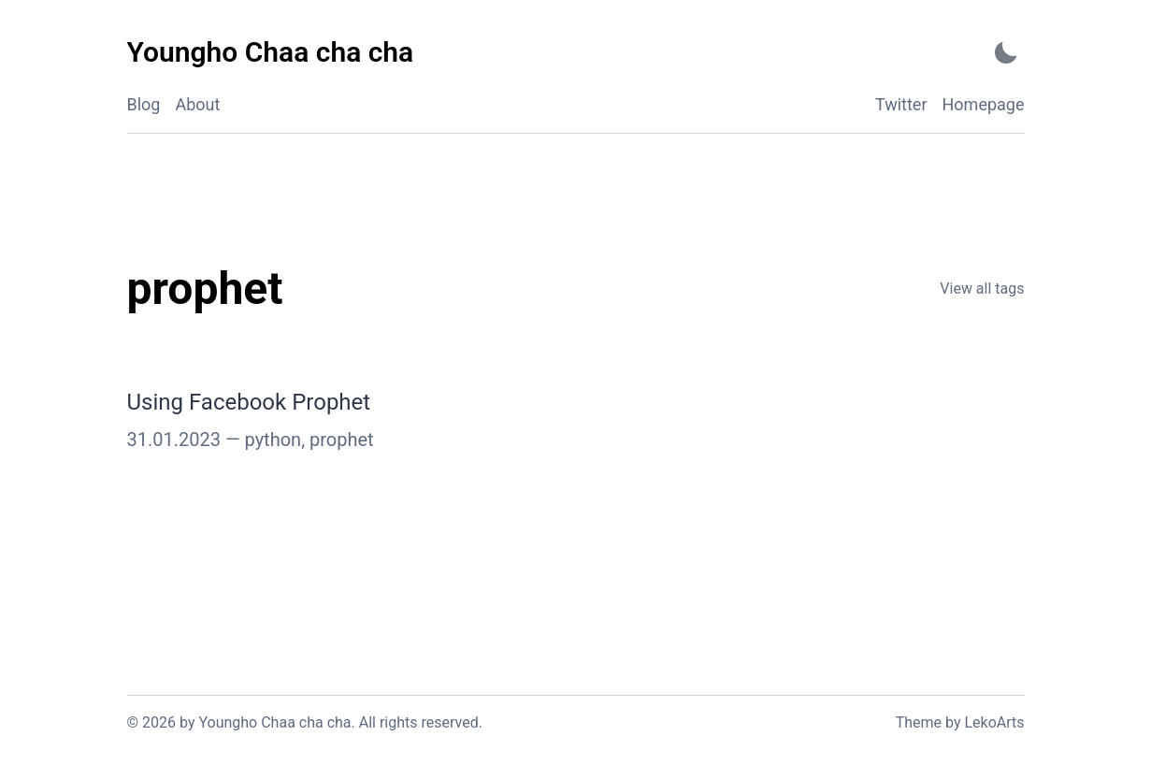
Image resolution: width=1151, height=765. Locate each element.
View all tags (982, 288)
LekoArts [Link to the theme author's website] (994, 722)
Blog (144, 104)
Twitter (901, 104)
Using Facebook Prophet (249, 402)
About (197, 104)
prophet (341, 439)
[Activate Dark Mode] (1006, 53)
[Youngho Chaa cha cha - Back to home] (270, 53)
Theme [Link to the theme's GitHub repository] (919, 722)
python (273, 439)
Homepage (983, 104)
